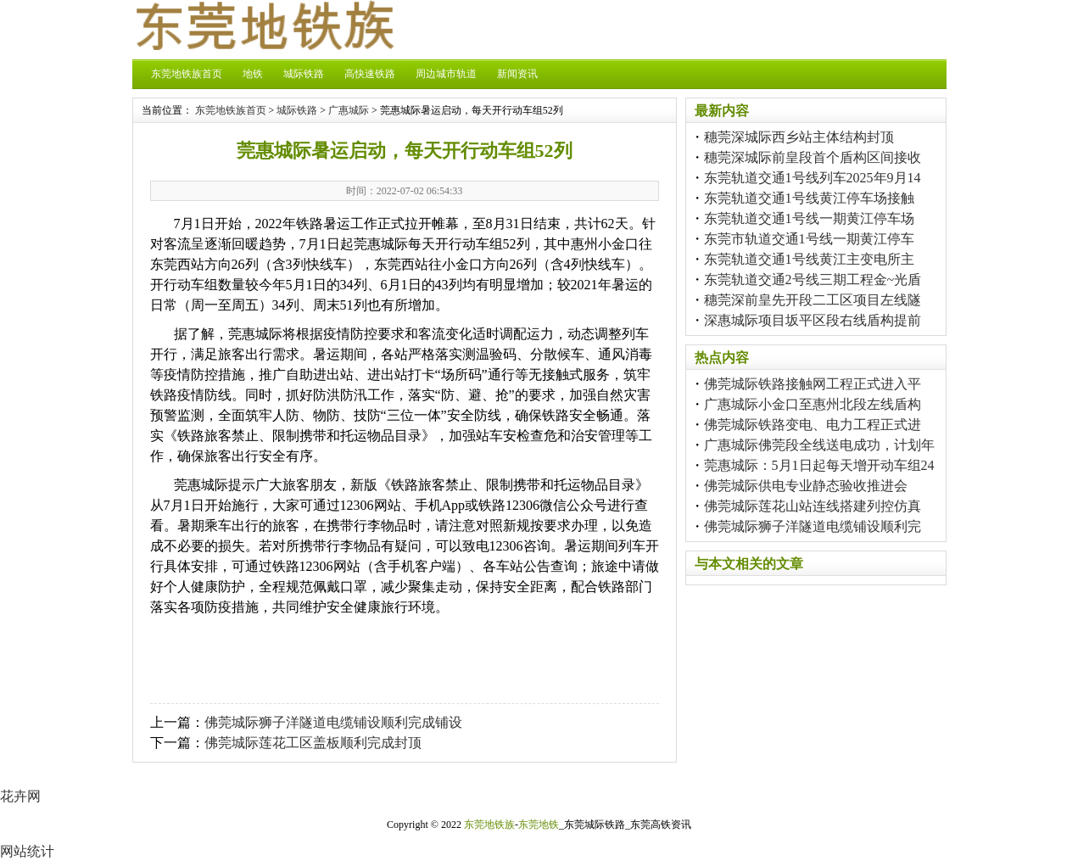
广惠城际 (348, 110)
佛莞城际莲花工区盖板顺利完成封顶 (313, 742)
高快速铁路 (369, 74)
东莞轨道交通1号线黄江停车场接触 (809, 198)
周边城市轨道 (446, 74)
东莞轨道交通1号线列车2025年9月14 (812, 178)
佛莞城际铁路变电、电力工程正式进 (812, 424)
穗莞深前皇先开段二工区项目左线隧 (812, 300)
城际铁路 (303, 74)
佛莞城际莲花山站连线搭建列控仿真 (812, 506)
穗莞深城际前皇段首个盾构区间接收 (812, 157)
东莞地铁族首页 (186, 74)
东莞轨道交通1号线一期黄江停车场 (809, 218)
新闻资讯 (517, 74)
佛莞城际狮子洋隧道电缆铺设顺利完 (812, 526)
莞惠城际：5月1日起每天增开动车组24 (819, 465)
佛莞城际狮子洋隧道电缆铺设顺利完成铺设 (333, 722)
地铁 (253, 74)
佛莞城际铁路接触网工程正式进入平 (812, 384)
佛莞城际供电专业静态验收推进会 (806, 485)
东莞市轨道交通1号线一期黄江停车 (809, 239)
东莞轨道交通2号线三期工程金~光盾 (813, 279)
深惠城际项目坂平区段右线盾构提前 (812, 320)
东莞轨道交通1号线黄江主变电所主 (809, 259)
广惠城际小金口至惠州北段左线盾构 (812, 404)
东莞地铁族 (489, 824)
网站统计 (27, 851)
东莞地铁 (538, 824)
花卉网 (20, 796)
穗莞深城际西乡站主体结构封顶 (799, 137)
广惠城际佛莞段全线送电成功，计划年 (819, 445)
